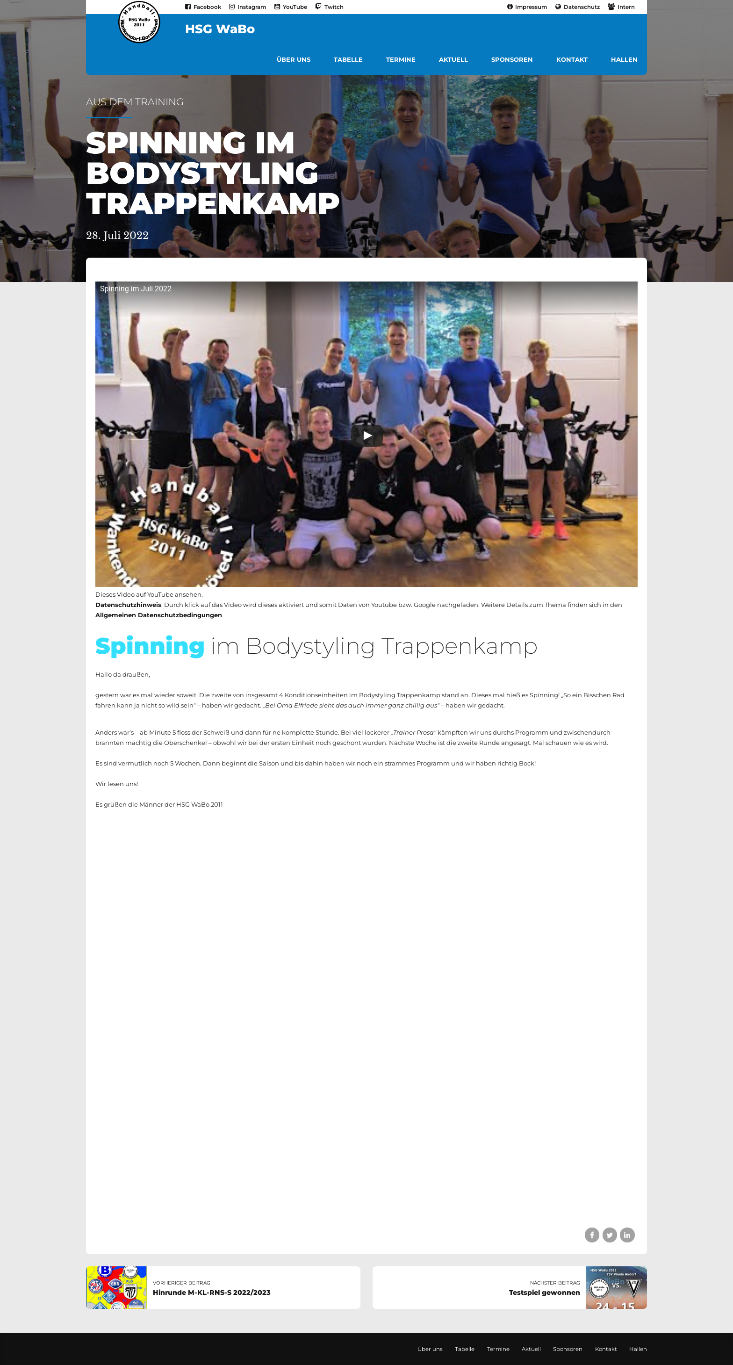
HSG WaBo (220, 29)
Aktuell (453, 59)
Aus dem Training (135, 102)
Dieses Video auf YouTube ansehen (148, 594)
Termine (401, 59)
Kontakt (572, 59)
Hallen (624, 59)
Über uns (293, 59)
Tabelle (348, 59)
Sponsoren (512, 59)
